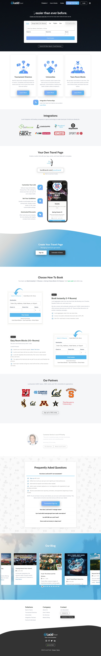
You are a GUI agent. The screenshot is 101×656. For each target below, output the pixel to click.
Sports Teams (29, 610)
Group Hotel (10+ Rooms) (39, 23)
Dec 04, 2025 (70, 581)
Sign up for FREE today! (50, 412)
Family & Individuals (30, 620)
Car (50, 23)
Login (83, 3)
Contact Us (65, 613)
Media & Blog (46, 617)
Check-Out (48, 32)
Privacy (54, 650)
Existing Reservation (70, 23)
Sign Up (41, 252)
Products (45, 3)
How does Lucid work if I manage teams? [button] (51, 509)
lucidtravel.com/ (50, 170)
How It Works (54, 3)
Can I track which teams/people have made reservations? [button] (51, 513)
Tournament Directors (31, 612)
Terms (58, 650)
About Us (45, 610)
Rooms (66, 32)
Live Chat (50, 645)
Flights (55, 23)
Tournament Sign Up (50, 503)
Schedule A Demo (57, 252)
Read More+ (19, 579)
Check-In (28, 32)
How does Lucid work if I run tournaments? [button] (50, 473)
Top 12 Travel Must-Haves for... (75, 579)
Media (62, 3)
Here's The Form (35, 349)
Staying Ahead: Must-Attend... (24, 568)
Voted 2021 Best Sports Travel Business (50, 46)
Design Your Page (73, 3)
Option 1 (54, 294)
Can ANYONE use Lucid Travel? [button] (51, 517)
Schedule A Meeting (67, 617)
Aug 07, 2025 (95, 575)
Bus (60, 23)
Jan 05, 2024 (19, 570)
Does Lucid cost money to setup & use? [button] (50, 521)
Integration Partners (30, 617)
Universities (28, 615)
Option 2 (13, 336)
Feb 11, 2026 (44, 578)
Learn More (23, 92)
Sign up (32, 478)
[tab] (50, 474)
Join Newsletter (64, 610)
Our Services (46, 615)
